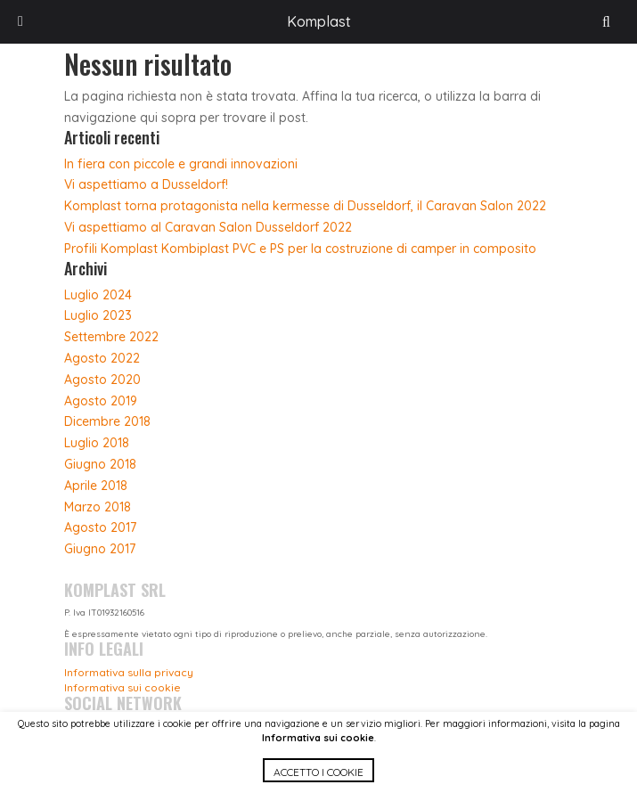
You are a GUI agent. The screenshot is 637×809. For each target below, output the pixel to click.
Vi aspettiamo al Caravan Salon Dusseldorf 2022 (208, 227)
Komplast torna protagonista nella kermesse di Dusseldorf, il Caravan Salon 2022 (305, 206)
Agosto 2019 (100, 401)
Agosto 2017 (100, 527)
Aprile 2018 (95, 486)
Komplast (319, 21)
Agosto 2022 (102, 358)
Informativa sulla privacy (128, 672)
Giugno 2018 (100, 464)
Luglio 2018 (96, 443)
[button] (318, 783)
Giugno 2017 (99, 549)
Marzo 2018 (97, 507)
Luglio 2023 (98, 315)
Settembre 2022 (111, 337)
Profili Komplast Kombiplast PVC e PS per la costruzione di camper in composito (300, 249)
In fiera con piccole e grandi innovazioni (181, 164)
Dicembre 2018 (107, 421)
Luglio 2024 (98, 295)
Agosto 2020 (102, 380)
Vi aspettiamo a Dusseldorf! (146, 184)
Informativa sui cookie (318, 737)
